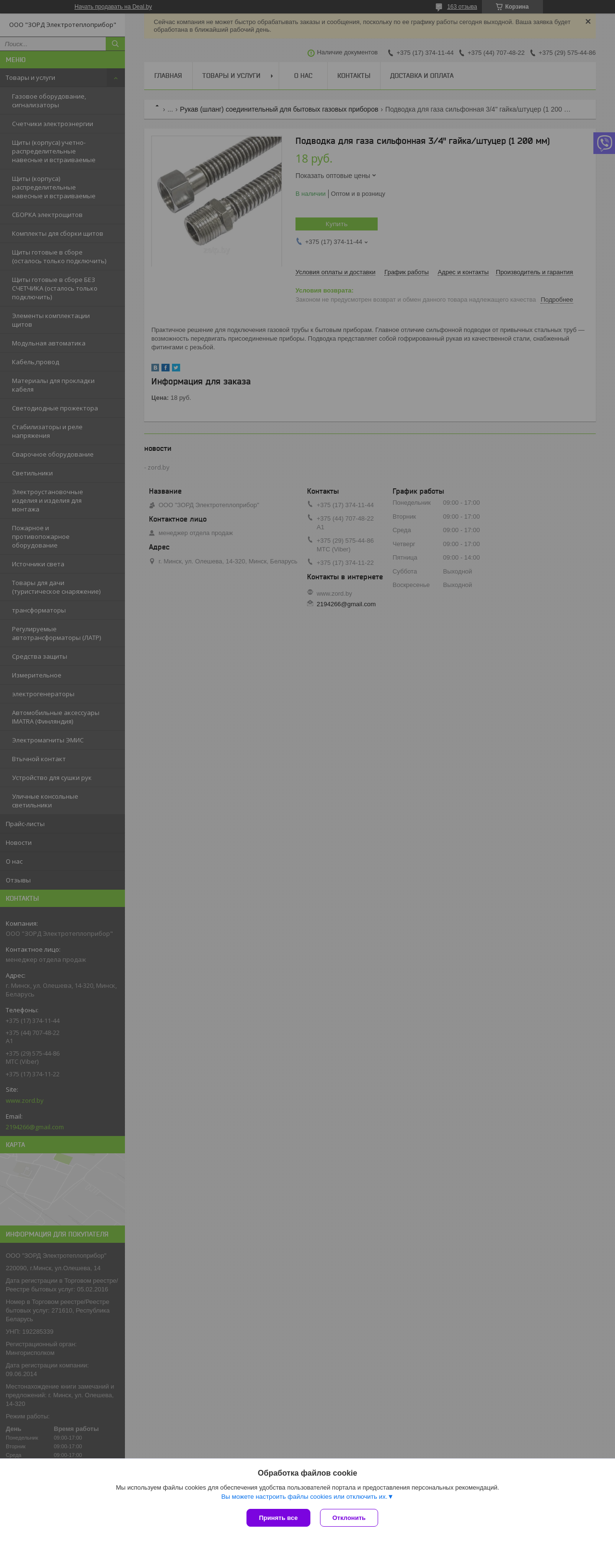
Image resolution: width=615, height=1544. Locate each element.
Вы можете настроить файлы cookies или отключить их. (304, 1496)
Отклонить (349, 1517)
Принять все (278, 1517)
